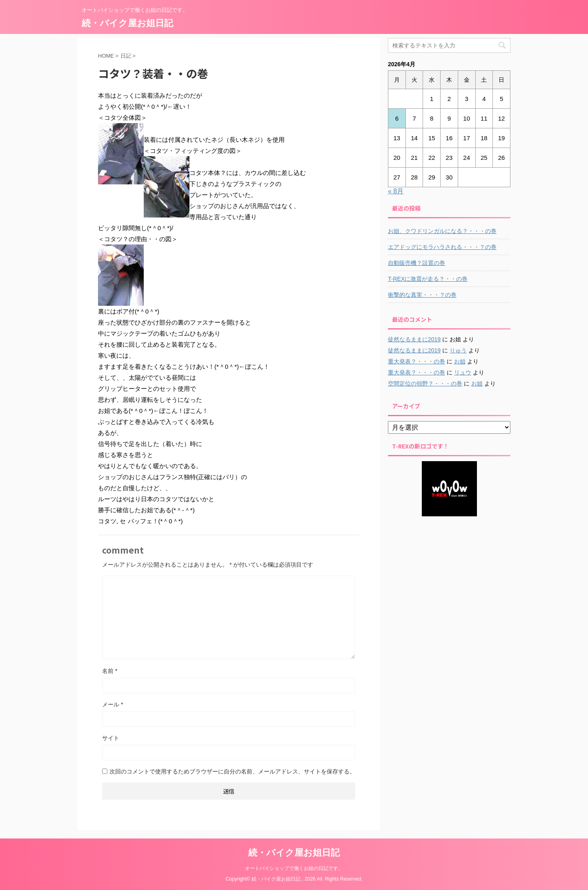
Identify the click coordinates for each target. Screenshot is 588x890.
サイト (110, 738)
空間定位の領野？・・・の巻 (425, 383)
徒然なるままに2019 (414, 339)
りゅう (458, 350)
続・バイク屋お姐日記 (127, 23)
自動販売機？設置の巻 (416, 263)
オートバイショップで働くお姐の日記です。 (294, 868)
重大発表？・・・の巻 (416, 361)
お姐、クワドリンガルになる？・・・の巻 (442, 231)
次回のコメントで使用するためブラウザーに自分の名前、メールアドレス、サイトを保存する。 (232, 771)
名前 (109, 671)
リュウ (462, 372)
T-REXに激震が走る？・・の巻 (428, 279)
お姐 (460, 361)
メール (112, 704)
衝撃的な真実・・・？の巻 (422, 294)
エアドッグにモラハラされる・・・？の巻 (442, 247)
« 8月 (395, 191)
